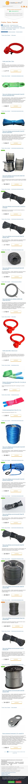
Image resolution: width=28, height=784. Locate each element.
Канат (11, 26)
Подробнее (18, 781)
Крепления (3, 27)
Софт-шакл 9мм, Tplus (8, 61)
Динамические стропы (5, 26)
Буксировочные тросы (14, 25)
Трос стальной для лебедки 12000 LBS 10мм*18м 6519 (12, 299)
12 (17, 751)
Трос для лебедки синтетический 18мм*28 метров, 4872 (13, 237)
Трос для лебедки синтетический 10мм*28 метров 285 (13, 515)
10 (14, 751)
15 (21, 751)
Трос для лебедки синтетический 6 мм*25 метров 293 (13, 649)
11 (15, 751)
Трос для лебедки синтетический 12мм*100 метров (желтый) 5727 (13, 176)
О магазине (21, 763)
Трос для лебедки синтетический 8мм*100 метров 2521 (13, 268)
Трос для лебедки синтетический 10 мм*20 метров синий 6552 (13, 132)
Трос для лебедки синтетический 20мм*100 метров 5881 (13, 619)
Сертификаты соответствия (7, 762)
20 (16, 752)
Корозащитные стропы (17, 26)
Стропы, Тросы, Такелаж (6, 35)
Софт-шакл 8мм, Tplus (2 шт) (9, 350)
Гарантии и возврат (19, 762)
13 (18, 751)
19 (14, 752)
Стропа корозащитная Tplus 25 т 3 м (11, 410)
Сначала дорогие (19, 31)
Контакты (3, 764)
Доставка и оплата (13, 763)
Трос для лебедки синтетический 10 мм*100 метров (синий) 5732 (13, 447)
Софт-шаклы (22, 27)
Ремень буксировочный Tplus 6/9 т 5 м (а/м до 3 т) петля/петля (14, 383)
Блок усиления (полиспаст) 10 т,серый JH (13, 733)
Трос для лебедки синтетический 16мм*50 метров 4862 (13, 587)
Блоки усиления (6, 25)
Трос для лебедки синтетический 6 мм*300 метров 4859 (13, 691)
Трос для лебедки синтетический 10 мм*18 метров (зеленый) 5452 (13, 95)
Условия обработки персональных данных (8, 772)
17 (24, 751)
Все (2, 25)
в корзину (16, 106)
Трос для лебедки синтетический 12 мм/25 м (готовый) (13, 207)
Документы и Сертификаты (6, 775)
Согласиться (11, 781)
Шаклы (14, 29)
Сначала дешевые (11, 31)
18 (13, 752)
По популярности (4, 31)
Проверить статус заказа (5, 773)
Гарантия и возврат (4, 774)
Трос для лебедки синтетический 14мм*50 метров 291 (13, 545)
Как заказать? (4, 763)
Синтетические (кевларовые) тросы (12, 27)
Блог (8, 764)
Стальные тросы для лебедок (6, 29)
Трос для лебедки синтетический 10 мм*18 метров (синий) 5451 (13, 479)
